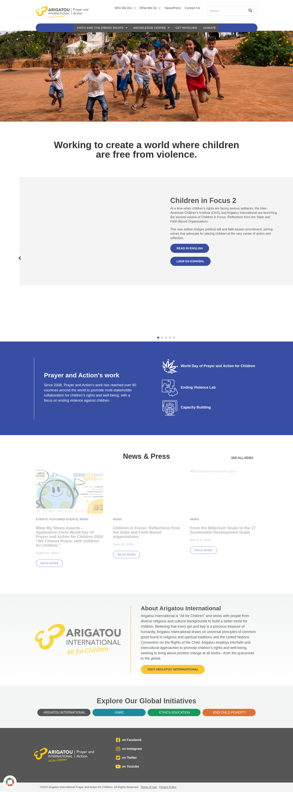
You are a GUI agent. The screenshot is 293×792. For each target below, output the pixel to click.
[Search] (250, 10)
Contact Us (192, 8)
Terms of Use (148, 787)
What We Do (150, 8)
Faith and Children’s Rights (100, 28)
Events (42, 519)
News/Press (173, 8)
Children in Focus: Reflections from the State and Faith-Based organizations (146, 532)
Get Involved (189, 28)
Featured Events (63, 519)
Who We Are (125, 8)
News (84, 519)
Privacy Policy (167, 787)
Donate (214, 28)
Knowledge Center (152, 28)
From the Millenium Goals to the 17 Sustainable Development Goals (223, 530)
